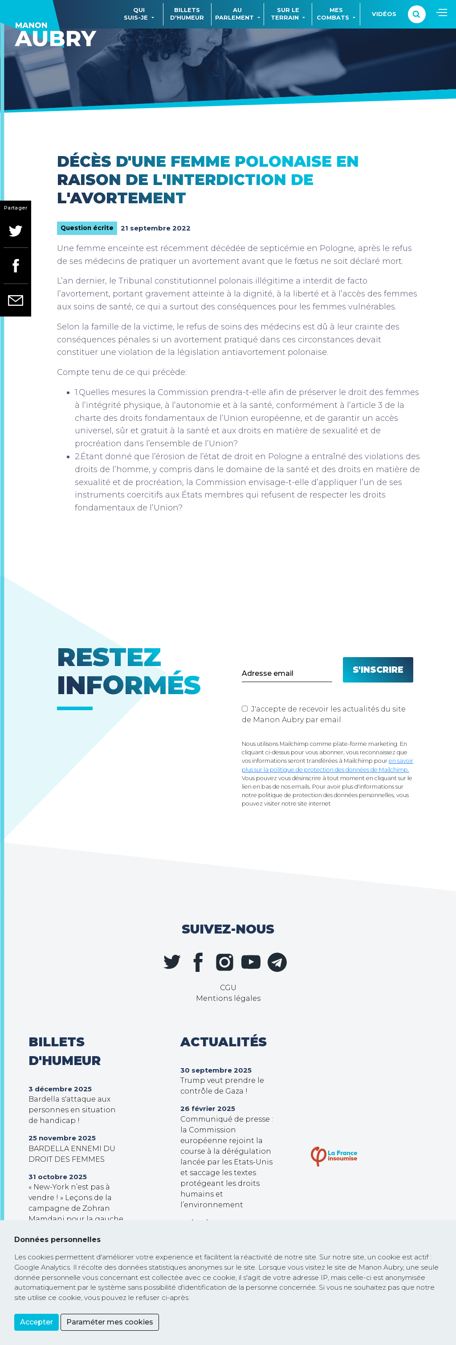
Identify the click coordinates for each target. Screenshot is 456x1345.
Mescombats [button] (333, 14)
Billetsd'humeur (187, 14)
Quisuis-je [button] (136, 14)
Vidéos (384, 14)
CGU (228, 987)
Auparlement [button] (234, 14)
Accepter (36, 1322)
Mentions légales (228, 998)
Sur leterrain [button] (285, 14)
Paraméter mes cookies (109, 1322)
